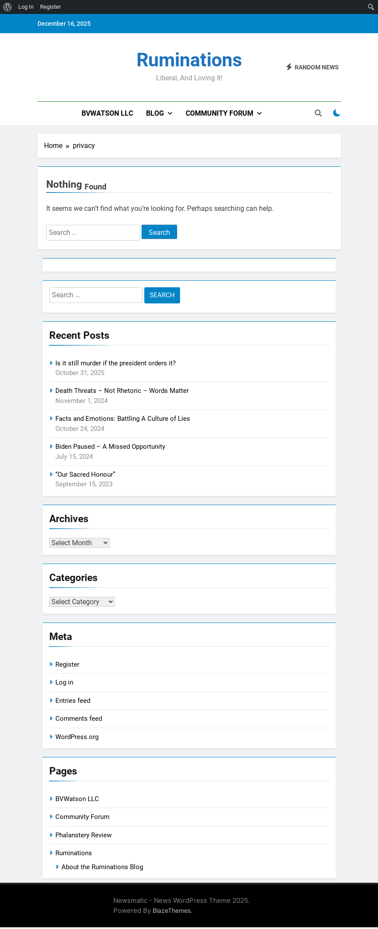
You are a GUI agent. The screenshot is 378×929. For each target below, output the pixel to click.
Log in (64, 684)
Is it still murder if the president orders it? (115, 363)
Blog (155, 113)
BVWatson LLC (107, 113)
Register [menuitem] (50, 6)
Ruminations (189, 60)
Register (67, 666)
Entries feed (72, 702)
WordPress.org (77, 739)
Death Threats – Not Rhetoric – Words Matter (122, 391)
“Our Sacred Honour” (85, 474)
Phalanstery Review (83, 837)
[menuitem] (7, 7)
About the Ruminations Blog (102, 869)
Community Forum (219, 113)
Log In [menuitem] (26, 6)
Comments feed (78, 720)
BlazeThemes (172, 912)
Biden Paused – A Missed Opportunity (110, 447)
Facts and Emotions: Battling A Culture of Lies (122, 419)
